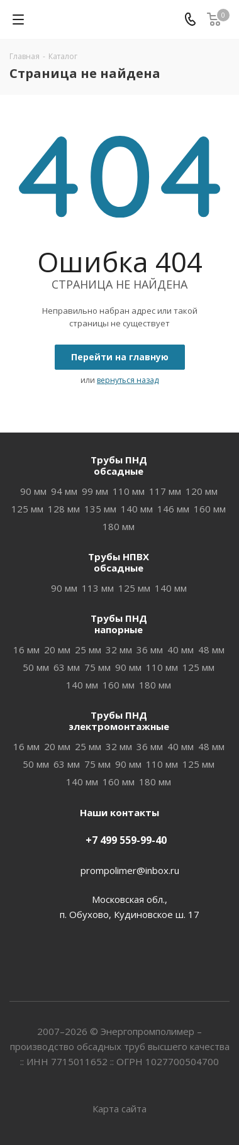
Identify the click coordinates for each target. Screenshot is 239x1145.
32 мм (119, 649)
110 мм (129, 491)
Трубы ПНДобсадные (119, 465)
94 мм (64, 491)
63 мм (66, 667)
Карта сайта (119, 1108)
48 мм (211, 649)
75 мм (97, 667)
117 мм (165, 491)
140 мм (137, 508)
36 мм (149, 649)
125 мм (27, 508)
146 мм (173, 508)
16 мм (26, 649)
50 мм (36, 667)
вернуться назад (127, 380)
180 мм (119, 526)
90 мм (33, 491)
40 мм (180, 649)
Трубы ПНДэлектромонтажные (119, 721)
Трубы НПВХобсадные (118, 562)
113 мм (98, 588)
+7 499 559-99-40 (126, 840)
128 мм (64, 508)
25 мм (88, 649)
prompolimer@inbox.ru (130, 870)
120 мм (202, 491)
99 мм (95, 491)
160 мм (210, 508)
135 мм (100, 508)
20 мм (57, 649)
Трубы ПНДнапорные (119, 624)
